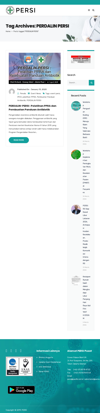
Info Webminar (45, 367)
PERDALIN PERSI (34, 100)
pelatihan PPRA (29, 97)
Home (8, 31)
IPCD (19, 97)
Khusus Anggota (46, 357)
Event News (36, 93)
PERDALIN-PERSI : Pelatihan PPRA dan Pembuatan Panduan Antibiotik (32, 107)
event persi (55, 93)
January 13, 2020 (39, 89)
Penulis (23, 93)
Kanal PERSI (44, 371)
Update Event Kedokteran (50, 362)
